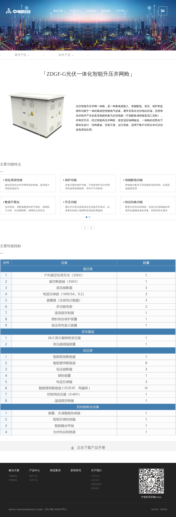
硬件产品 (22, 54)
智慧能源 (13, 480)
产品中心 (75, 11)
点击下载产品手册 (88, 451)
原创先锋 (163, 509)
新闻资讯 (106, 11)
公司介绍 (95, 476)
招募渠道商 (96, 484)
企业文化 (95, 480)
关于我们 (121, 11)
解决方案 (59, 11)
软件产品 (66, 54)
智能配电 (13, 476)
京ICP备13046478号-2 (56, 509)
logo (18, 10)
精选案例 (91, 11)
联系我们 (95, 488)
